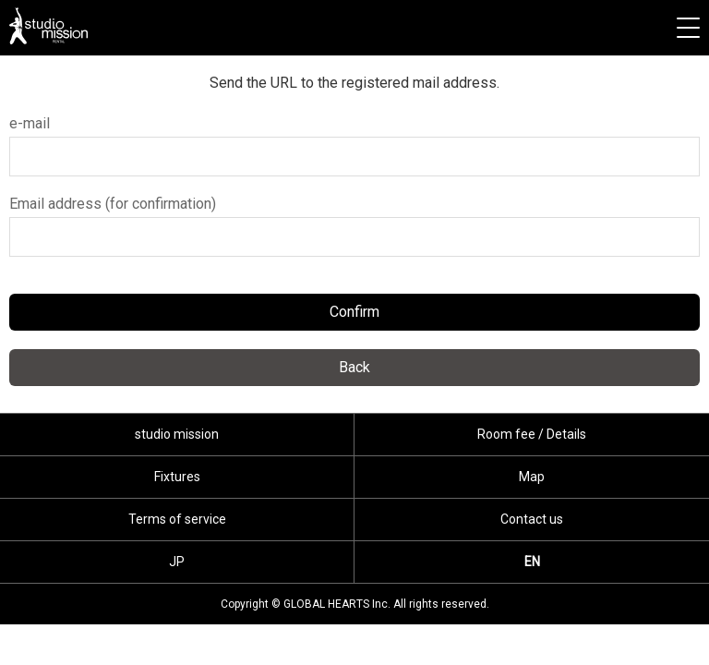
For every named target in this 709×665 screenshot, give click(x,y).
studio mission (48, 25)
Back (354, 367)
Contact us (531, 519)
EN (532, 561)
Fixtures (177, 476)
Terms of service (177, 519)
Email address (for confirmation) (112, 203)
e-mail (29, 123)
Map (532, 476)
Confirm (354, 311)
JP (177, 561)
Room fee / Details (531, 434)
